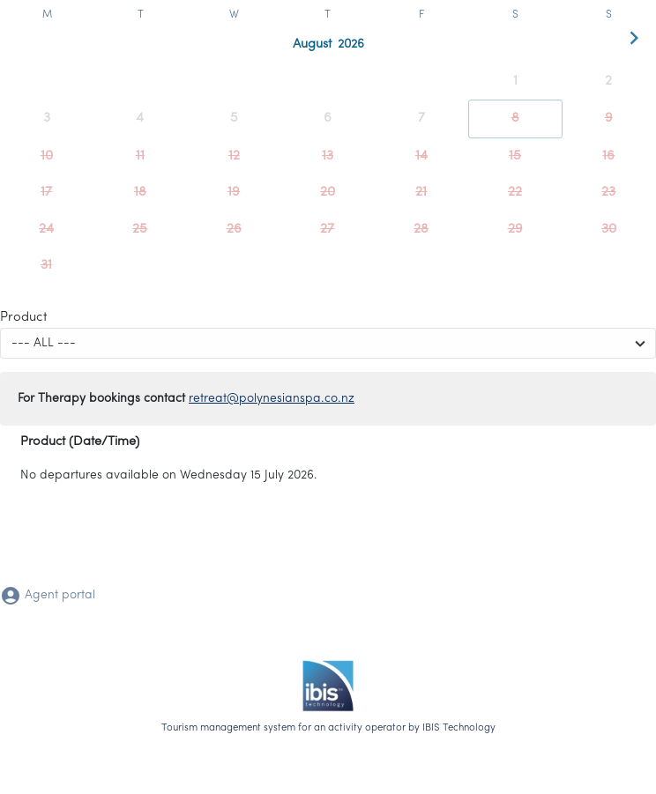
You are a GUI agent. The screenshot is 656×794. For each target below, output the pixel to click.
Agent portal (47, 595)
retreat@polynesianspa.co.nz (271, 398)
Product (24, 317)
